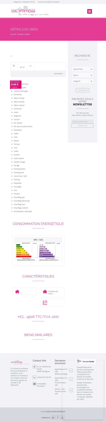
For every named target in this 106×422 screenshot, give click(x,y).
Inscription (82, 126)
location (20, 34)
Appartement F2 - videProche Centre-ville (61, 381)
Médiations (46, 417)
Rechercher (82, 90)
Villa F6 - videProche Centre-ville (60, 391)
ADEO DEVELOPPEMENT (56, 411)
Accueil (13, 34)
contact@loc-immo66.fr (51, 2)
